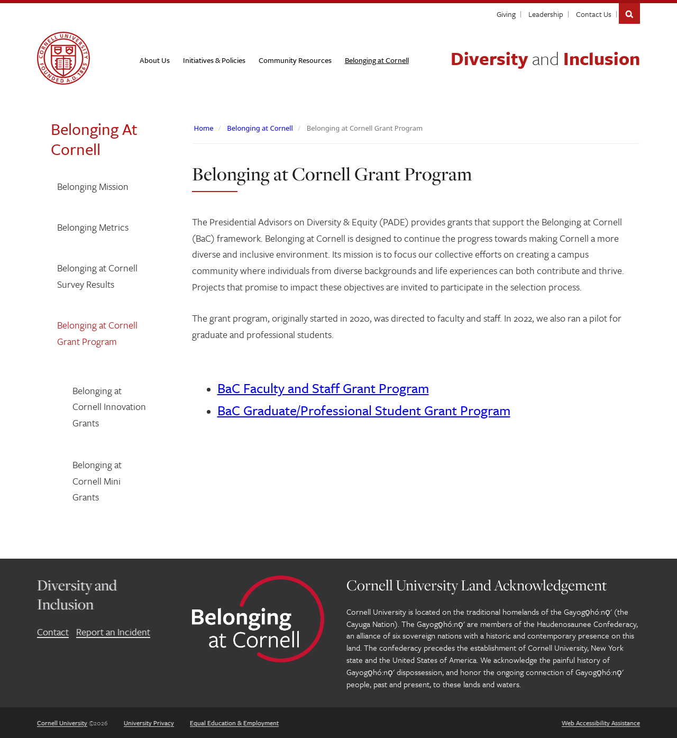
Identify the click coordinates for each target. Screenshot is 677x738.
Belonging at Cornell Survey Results (97, 276)
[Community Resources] (295, 60)
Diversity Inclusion (545, 58)
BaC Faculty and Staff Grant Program (323, 388)
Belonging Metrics (93, 227)
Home (204, 128)
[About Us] (154, 60)
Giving (506, 14)
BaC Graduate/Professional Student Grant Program (363, 410)
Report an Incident (113, 632)
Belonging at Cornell (260, 128)
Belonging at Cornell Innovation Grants (109, 407)
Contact (53, 632)
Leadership (545, 14)
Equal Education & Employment (234, 722)
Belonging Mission (93, 186)
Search (629, 13)
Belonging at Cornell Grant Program (97, 333)
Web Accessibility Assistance (601, 722)
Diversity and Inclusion (77, 594)
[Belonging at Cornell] (376, 60)
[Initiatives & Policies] (214, 60)
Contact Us (593, 14)
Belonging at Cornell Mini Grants (97, 481)
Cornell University (62, 722)
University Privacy (149, 722)
